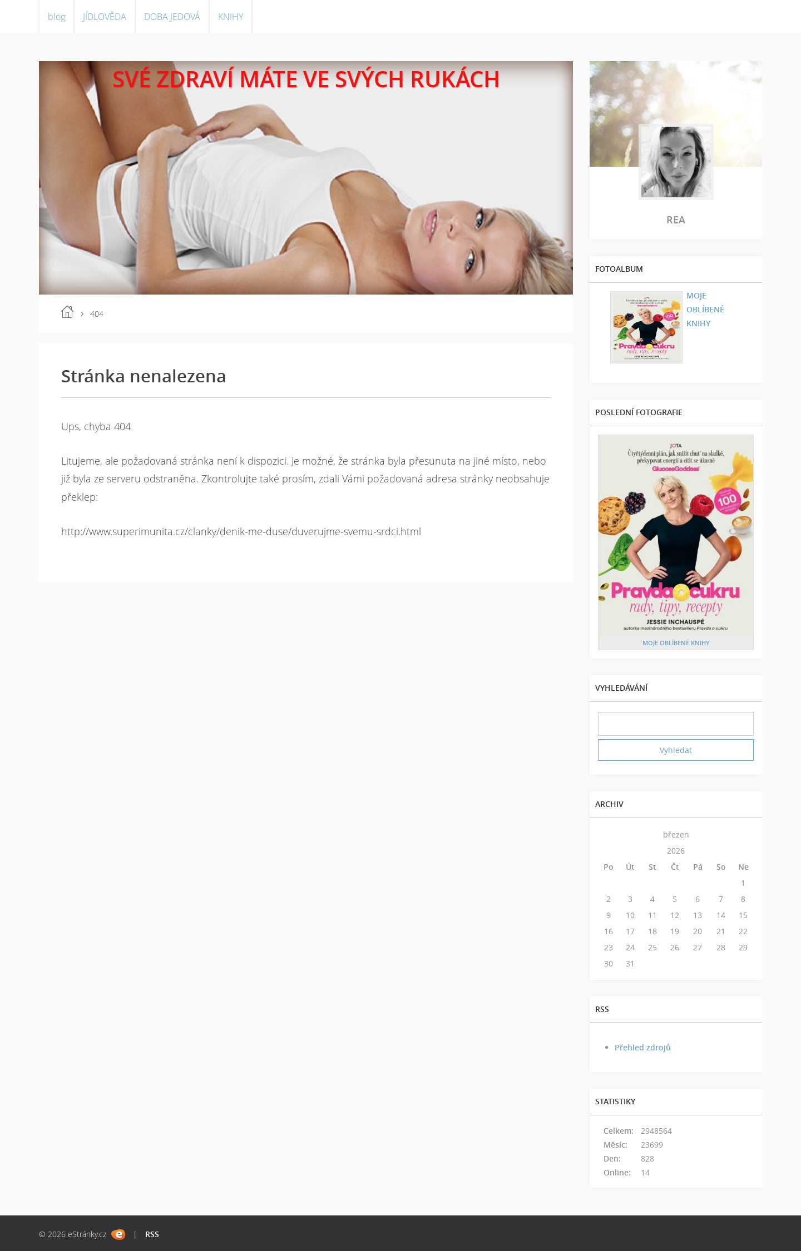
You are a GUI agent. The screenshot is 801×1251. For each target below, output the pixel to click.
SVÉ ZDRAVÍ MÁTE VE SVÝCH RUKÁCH (306, 78)
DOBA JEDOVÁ (172, 17)
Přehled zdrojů (643, 1047)
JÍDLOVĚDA (104, 17)
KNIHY (230, 17)
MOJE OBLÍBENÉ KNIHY (705, 309)
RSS (152, 1234)
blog (56, 17)
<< (608, 834)
